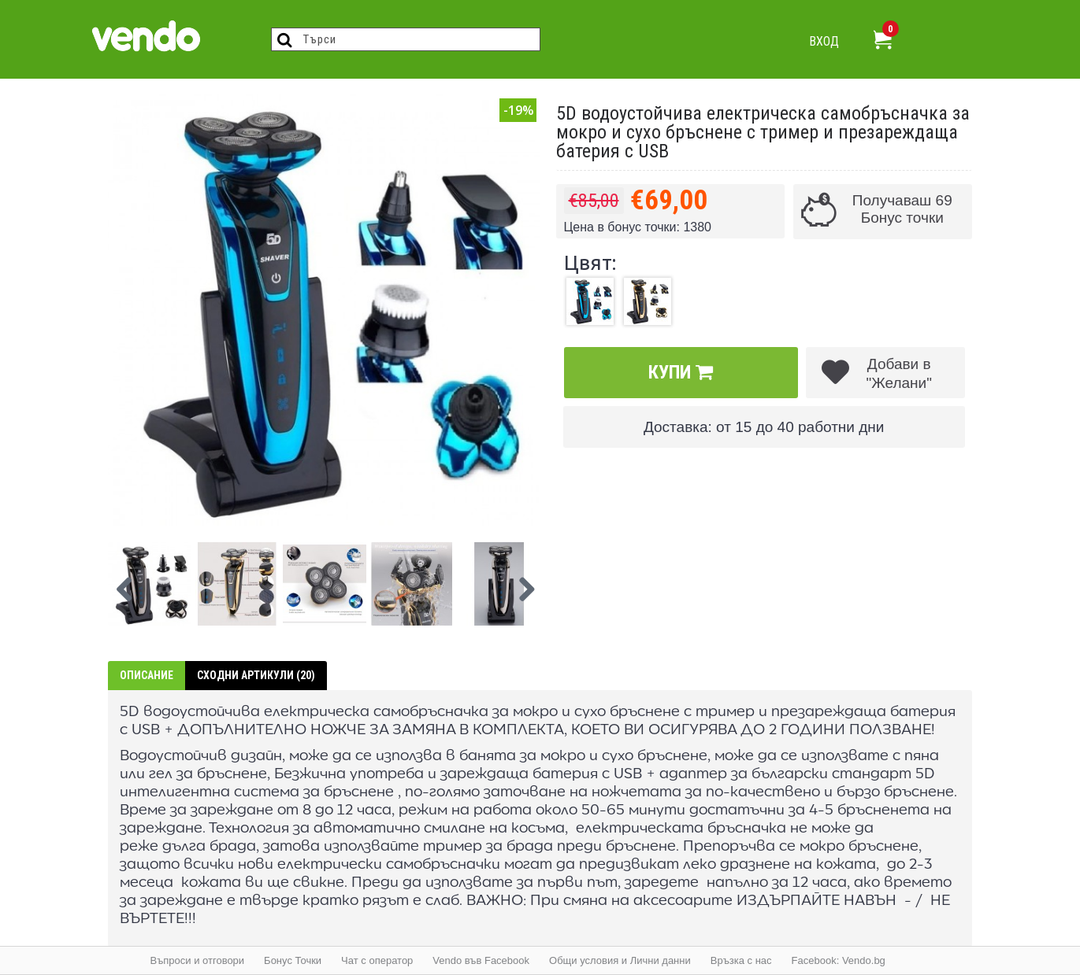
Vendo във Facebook (480, 960)
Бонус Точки (292, 960)
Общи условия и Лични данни (620, 960)
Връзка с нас (741, 960)
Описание (146, 675)
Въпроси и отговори (197, 960)
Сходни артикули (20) (256, 675)
